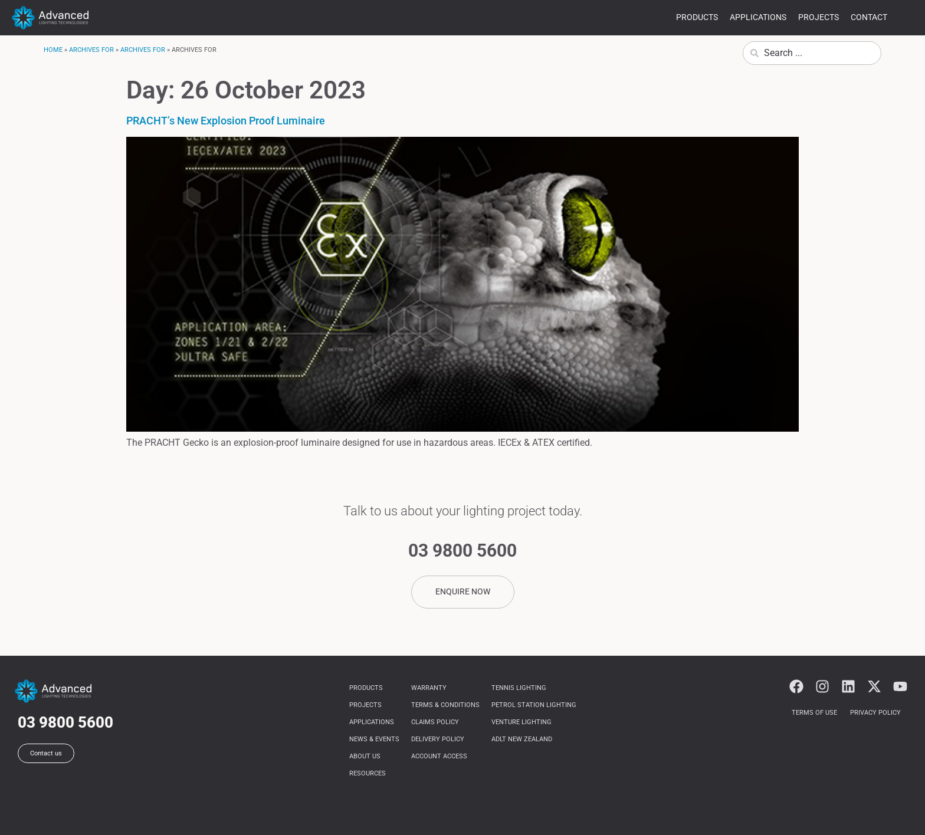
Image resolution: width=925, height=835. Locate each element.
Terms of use (814, 712)
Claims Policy (435, 722)
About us (365, 756)
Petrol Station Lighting (533, 705)
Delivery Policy (437, 739)
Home (53, 50)
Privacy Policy (875, 712)
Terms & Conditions (445, 705)
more (906, 19)
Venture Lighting (521, 722)
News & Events (374, 739)
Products (697, 17)
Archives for (91, 50)
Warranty (429, 688)
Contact (869, 17)
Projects (818, 17)
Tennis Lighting (518, 688)
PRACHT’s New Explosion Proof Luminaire (225, 120)
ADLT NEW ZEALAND (521, 739)
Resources (367, 773)
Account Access (439, 756)
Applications (758, 17)
